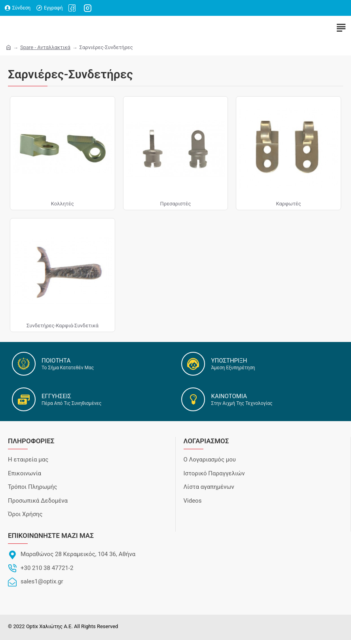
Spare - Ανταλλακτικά (45, 47)
